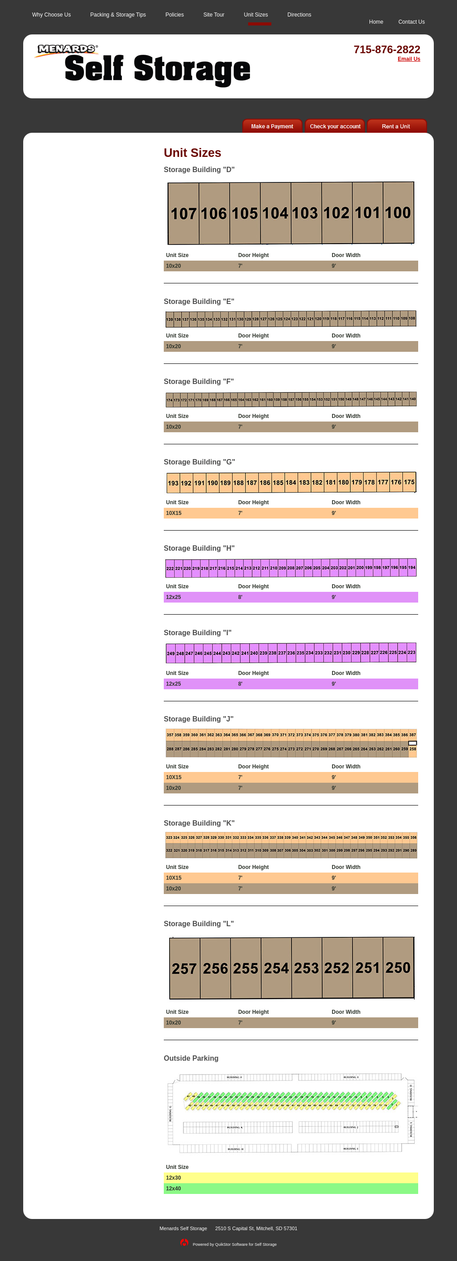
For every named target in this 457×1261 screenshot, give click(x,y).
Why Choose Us (51, 15)
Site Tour (214, 15)
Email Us (409, 59)
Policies (175, 15)
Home (376, 22)
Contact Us (412, 22)
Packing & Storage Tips (118, 15)
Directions (299, 15)
